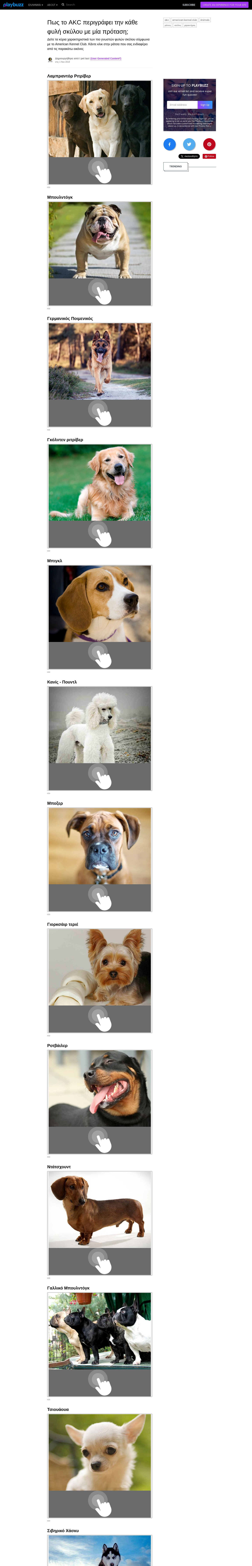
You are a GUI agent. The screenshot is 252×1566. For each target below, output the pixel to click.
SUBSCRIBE (189, 5)
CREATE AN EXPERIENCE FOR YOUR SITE (224, 5)
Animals (204, 20)
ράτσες (168, 25)
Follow (209, 156)
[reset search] (85, 5)
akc (167, 20)
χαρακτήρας (189, 25)
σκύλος (177, 25)
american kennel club (184, 20)
